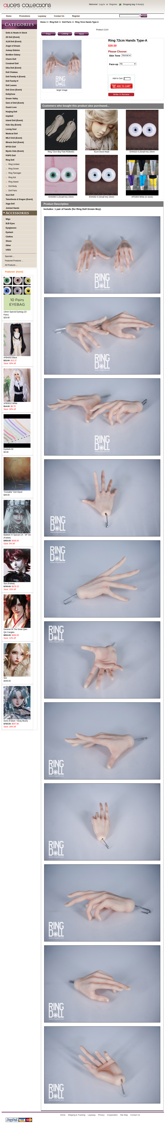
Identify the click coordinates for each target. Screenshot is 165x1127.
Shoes (9, 241)
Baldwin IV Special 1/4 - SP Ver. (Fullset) (17, 535)
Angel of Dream (13, 46)
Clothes (9, 237)
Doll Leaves (11, 85)
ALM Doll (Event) (13, 41)
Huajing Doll (11, 112)
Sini (17, 677)
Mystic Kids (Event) (15, 151)
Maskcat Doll (12, 133)
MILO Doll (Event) (14, 138)
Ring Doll (54, 22)
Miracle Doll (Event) (15, 142)
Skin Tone (114, 55)
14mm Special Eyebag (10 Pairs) (17, 312)
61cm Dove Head (101, 152)
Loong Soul (11, 129)
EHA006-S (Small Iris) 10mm (61, 197)
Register (113, 4)
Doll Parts (66, 22)
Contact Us (59, 16)
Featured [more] (14, 271)
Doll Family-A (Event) (15, 76)
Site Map (124, 1115)
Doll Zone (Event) (14, 90)
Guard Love (11, 107)
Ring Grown (13, 169)
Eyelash (9, 232)
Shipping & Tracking (76, 1115)
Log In (102, 4)
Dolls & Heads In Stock (16, 33)
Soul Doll (10, 195)
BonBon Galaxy (13, 55)
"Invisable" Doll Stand (17, 491)
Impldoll (9, 116)
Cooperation (112, 1115)
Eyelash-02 (17, 448)
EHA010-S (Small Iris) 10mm (142, 152)
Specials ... (10, 256)
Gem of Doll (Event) (15, 103)
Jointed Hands (12, 208)
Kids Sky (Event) (13, 125)
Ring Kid (11, 177)
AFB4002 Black (17, 356)
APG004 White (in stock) (142, 197)
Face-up (113, 64)
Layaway (42, 16)
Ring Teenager (14, 173)
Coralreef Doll (12, 63)
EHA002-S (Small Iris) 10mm (101, 197)
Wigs (8, 219)
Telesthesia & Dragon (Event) (19, 199)
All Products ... (11, 265)
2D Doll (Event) (13, 37)
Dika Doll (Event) (13, 68)
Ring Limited (13, 164)
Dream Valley (12, 98)
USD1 (8, 250)
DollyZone (10, 94)
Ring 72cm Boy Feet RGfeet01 (61, 152)
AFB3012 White (17, 402)
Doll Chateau (12, 72)
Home (8, 16)
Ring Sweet (12, 182)
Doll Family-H (12, 81)
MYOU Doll (11, 147)
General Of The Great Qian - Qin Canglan (17, 629)
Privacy (101, 1115)
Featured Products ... (14, 261)
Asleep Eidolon (13, 50)
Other (8, 245)
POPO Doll (11, 155)
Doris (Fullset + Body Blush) (17, 720)
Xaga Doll (10, 204)
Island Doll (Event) (14, 120)
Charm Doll (11, 59)
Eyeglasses (11, 228)
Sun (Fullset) (17, 582)
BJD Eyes (10, 223)
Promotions (24, 16)
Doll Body (12, 186)
